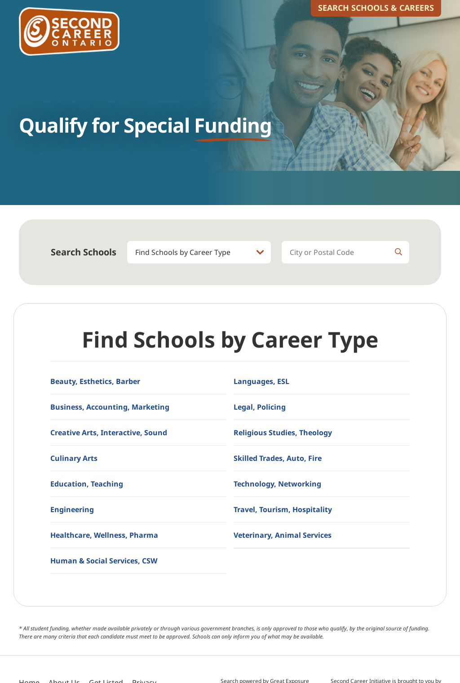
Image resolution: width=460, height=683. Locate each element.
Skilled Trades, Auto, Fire (278, 458)
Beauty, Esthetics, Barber (95, 381)
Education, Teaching (86, 484)
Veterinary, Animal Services (283, 535)
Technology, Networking (277, 484)
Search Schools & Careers (376, 7)
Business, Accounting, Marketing (109, 407)
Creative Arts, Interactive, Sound (108, 432)
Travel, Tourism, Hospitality (283, 509)
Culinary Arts (73, 458)
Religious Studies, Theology (283, 432)
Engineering (72, 509)
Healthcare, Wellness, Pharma (104, 535)
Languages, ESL (261, 381)
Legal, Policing (260, 407)
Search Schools (83, 252)
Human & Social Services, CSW (103, 561)
